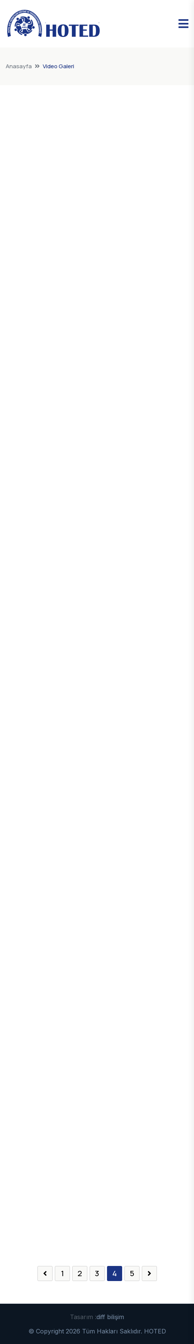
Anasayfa (19, 66)
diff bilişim (110, 1317)
